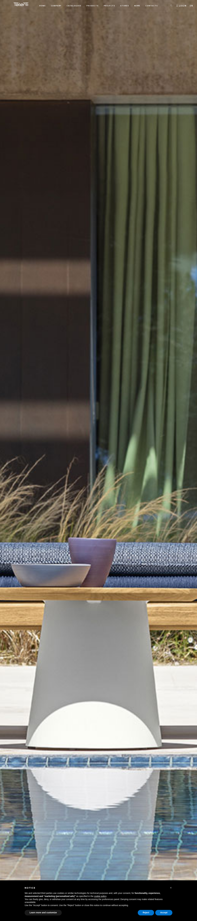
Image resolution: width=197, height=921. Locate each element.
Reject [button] (146, 912)
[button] (170, 887)
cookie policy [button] (100, 896)
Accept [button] (163, 912)
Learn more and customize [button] (43, 912)
